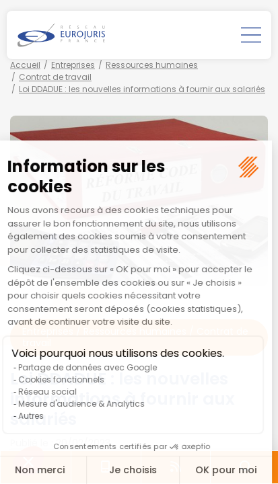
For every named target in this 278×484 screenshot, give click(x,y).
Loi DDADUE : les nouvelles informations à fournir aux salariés (142, 89)
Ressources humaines (152, 65)
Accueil (25, 65)
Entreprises (73, 65)
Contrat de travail (55, 77)
